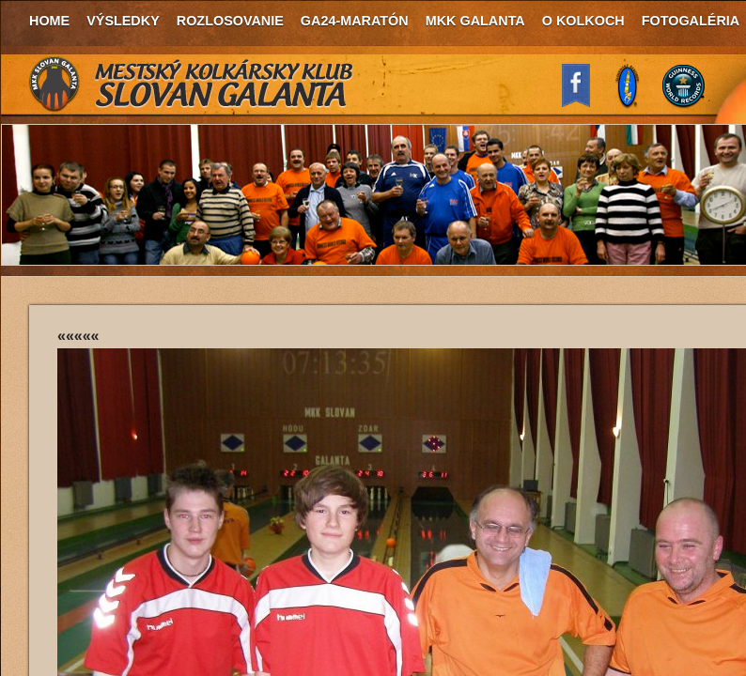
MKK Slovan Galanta (191, 84)
